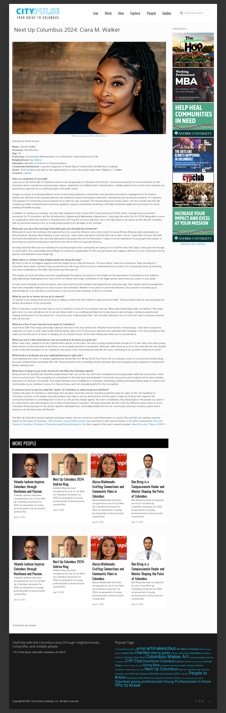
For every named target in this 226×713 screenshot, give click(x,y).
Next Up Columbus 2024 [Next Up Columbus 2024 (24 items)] (142, 673)
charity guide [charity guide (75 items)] (160, 653)
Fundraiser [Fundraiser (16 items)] (198, 662)
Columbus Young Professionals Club (71, 421)
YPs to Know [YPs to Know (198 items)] (127, 685)
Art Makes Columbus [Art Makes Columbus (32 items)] (188, 649)
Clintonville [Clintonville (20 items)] (183, 653)
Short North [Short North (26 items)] (144, 678)
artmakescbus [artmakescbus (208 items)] (161, 648)
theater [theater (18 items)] (177, 678)
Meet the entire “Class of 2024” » (149, 424)
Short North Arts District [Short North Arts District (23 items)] (162, 678)
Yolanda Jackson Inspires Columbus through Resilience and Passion (29, 486)
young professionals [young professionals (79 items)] (147, 681)
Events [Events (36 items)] (179, 661)
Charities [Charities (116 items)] (142, 652)
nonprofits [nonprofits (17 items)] (184, 674)
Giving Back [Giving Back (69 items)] (151, 665)
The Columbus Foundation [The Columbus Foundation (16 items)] (192, 678)
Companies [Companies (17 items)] (119, 662)
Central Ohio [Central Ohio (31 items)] (127, 653)
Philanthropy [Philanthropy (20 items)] (131, 678)
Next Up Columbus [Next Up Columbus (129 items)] (161, 669)
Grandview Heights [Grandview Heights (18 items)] (178, 665)
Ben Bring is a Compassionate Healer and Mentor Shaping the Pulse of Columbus (148, 489)
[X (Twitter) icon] (199, 701)
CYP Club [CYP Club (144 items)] (134, 661)
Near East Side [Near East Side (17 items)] (138, 670)
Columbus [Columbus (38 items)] (195, 653)
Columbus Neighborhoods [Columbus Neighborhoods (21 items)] (201, 657)
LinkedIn (27, 173)
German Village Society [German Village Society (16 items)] (132, 666)
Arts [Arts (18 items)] (202, 649)
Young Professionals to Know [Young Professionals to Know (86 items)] (187, 681)
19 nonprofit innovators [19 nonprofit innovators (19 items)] (125, 649)
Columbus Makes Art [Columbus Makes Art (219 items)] (167, 656)
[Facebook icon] (196, 701)
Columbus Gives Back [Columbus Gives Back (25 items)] (134, 657)
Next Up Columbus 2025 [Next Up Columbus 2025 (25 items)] (167, 673)
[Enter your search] (194, 13)
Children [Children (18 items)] (174, 653)
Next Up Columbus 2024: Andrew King (68, 481)
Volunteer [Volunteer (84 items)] (122, 681)
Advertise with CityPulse (193, 244)
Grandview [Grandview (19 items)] (165, 665)
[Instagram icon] (203, 701)
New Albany (36, 160)
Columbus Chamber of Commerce (40, 424)
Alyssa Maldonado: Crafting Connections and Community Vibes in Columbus (108, 489)
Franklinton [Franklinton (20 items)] (188, 661)
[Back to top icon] (210, 701)
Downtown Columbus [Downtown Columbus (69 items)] (159, 661)
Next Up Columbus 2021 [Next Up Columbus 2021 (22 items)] (190, 669)
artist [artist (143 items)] (141, 648)
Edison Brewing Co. (72, 424)
